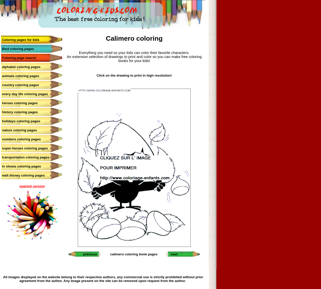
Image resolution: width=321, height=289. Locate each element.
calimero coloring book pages (133, 254)
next (174, 254)
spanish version (32, 186)
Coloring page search (19, 58)
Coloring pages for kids (20, 40)
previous (90, 254)
